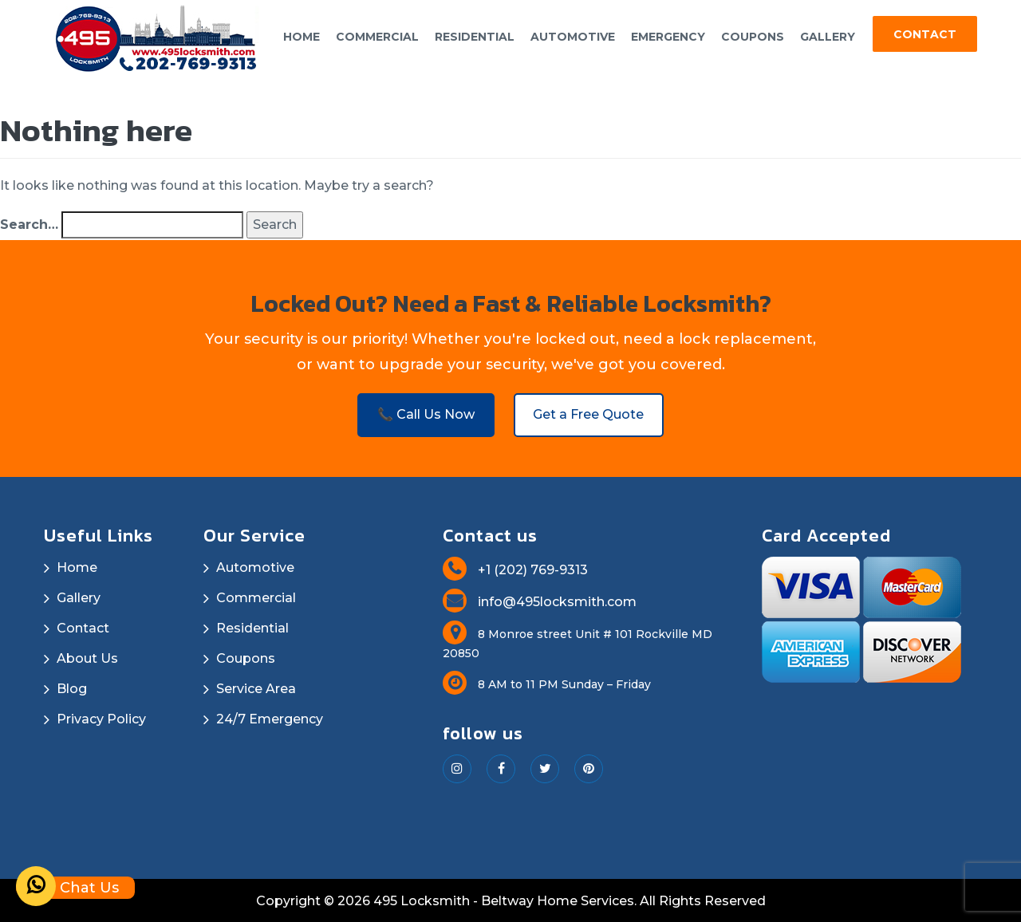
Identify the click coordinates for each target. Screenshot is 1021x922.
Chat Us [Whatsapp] (67, 888)
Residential (474, 37)
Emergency (668, 37)
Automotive (572, 37)
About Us (87, 656)
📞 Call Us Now (424, 412)
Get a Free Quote (590, 412)
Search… (29, 221)
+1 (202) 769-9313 (515, 568)
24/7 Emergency (269, 717)
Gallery (827, 37)
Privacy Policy (101, 717)
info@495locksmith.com (540, 600)
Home (301, 37)
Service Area (256, 687)
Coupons (752, 37)
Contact (924, 34)
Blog (72, 687)
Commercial (377, 37)
